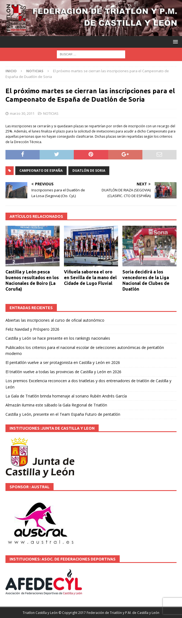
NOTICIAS (50, 113)
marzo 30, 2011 (22, 113)
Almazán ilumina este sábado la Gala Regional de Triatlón (56, 405)
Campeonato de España (41, 170)
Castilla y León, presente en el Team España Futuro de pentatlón (62, 414)
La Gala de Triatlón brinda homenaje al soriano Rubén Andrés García (66, 396)
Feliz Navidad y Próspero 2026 (32, 329)
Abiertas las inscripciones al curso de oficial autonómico (54, 320)
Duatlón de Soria (88, 170)
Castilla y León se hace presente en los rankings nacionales (57, 338)
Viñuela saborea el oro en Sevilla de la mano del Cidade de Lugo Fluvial (90, 277)
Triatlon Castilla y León (40, 612)
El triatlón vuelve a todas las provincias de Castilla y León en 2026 (63, 371)
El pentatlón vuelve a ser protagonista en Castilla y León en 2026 (62, 362)
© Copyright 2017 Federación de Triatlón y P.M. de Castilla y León (108, 612)
